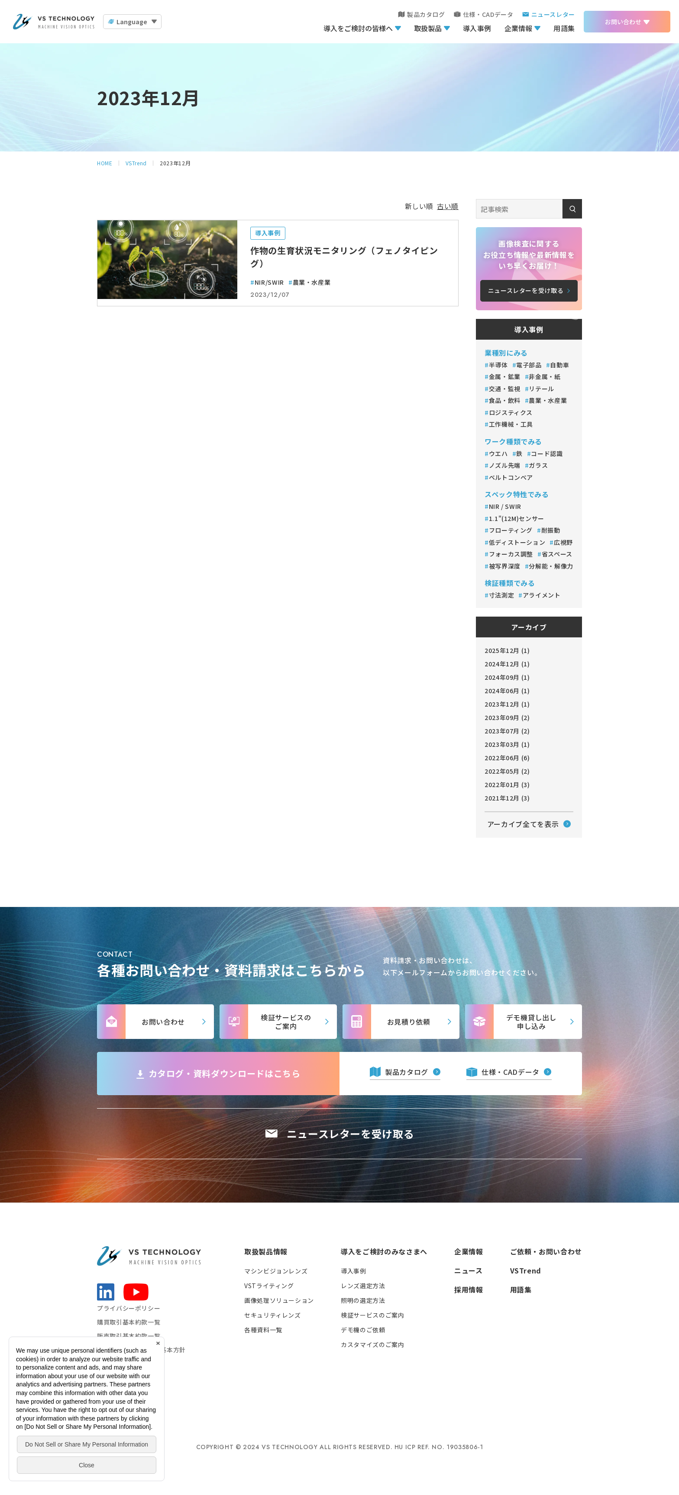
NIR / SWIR (505, 506)
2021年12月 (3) (507, 798)
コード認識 (547, 453)
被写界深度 (505, 566)
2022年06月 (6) (507, 757)
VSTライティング (269, 1285)
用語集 (564, 28)
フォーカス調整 (511, 554)
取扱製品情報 (266, 1251)
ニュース (468, 1270)
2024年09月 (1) (507, 677)
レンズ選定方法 (363, 1285)
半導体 (498, 364)
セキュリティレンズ (272, 1315)
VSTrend (525, 1270)
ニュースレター (553, 14)
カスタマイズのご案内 (372, 1344)
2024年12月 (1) (507, 663)
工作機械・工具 (512, 424)
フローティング (511, 530)
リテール (541, 388)
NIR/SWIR (269, 282)
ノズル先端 (505, 465)
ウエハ (498, 453)
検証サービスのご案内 (372, 1315)
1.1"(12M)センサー (516, 518)
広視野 (563, 542)
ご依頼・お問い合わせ (546, 1251)
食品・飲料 (505, 400)
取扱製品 (428, 28)
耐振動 (550, 530)
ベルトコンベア (511, 477)
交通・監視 (505, 388)
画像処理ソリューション (279, 1300)
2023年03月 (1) (507, 744)
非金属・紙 (544, 376)
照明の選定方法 (363, 1300)
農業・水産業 (312, 282)
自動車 (559, 364)
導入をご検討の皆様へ (358, 28)
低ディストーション (517, 542)
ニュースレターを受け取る (350, 1133)
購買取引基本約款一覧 (128, 1322)
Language (131, 21)
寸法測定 (501, 595)
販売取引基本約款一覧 (128, 1335)
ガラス (538, 465)
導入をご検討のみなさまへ (384, 1251)
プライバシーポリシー (128, 1308)
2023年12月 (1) (507, 704)
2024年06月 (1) (507, 690)
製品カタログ (426, 14)
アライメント (542, 595)
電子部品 (529, 364)
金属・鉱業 (505, 376)
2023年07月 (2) (507, 731)
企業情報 (518, 28)
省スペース (557, 554)
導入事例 (477, 28)
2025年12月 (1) (507, 650)
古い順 (448, 206)
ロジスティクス (511, 412)
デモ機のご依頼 (363, 1329)
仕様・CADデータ (488, 14)
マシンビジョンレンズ (275, 1271)
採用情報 (468, 1289)
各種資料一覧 (263, 1329)
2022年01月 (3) (507, 784)
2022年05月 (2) (507, 771)
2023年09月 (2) (507, 717)
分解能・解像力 (551, 566)
